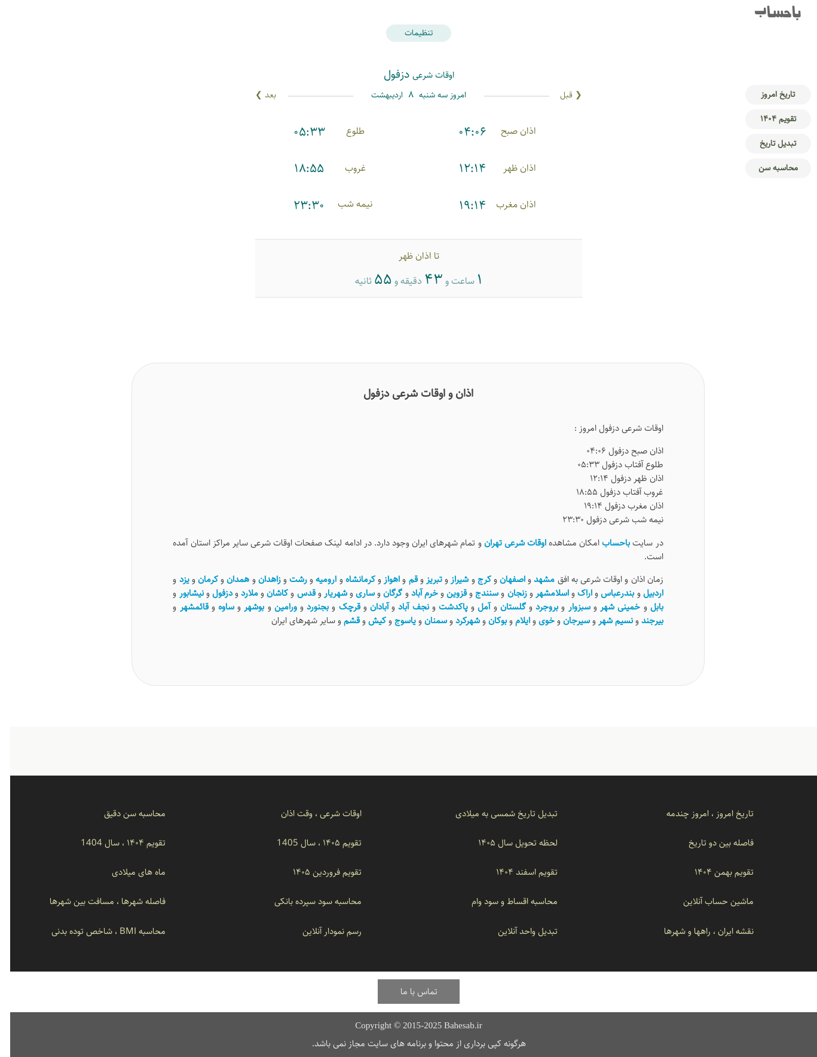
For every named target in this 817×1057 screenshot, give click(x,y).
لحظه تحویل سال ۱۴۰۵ (507, 843)
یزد (174, 579)
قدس (296, 593)
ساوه (216, 607)
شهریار (325, 593)
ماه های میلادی (128, 872)
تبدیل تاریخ (767, 143)
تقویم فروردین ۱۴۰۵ (317, 872)
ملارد (239, 593)
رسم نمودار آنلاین (321, 931)
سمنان (425, 620)
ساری (355, 593)
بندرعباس (607, 593)
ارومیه (315, 579)
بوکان (487, 620)
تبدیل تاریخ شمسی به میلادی (496, 813)
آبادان (369, 607)
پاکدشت (443, 607)
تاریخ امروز (768, 94)
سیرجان (566, 620)
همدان (227, 579)
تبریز (424, 579)
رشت (288, 579)
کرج (474, 579)
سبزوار (569, 607)
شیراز (449, 579)
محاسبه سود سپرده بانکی (307, 901)
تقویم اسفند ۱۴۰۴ (516, 872)
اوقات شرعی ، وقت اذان (311, 813)
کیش (367, 620)
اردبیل (643, 593)
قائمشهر (184, 607)
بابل (646, 607)
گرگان (382, 593)
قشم (341, 620)
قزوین (446, 593)
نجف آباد (403, 607)
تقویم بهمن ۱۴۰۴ (713, 872)
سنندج (476, 593)
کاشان (267, 593)
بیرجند (642, 620)
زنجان (507, 593)
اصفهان (502, 579)
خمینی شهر (610, 607)
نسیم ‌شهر (605, 620)
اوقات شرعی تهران (505, 543)
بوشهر (244, 607)
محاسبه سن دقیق (124, 813)
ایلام (512, 620)
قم (403, 579)
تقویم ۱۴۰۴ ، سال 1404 (113, 843)
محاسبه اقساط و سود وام (504, 901)
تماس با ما (408, 991)
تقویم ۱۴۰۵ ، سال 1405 (309, 843)
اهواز (382, 579)
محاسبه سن (768, 167)
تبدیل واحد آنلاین (517, 931)
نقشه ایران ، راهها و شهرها (698, 931)
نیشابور (181, 593)
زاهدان (259, 579)
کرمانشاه (350, 579)
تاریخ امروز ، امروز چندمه (699, 813)
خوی (536, 620)
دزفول (212, 593)
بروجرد (536, 607)
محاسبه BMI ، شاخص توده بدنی (98, 931)
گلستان (503, 607)
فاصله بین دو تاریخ (710, 843)
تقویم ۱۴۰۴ (768, 118)
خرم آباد (414, 593)
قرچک (339, 607)
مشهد (534, 579)
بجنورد (307, 607)
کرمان (198, 579)
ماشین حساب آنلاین (708, 901)
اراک (574, 593)
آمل (473, 607)
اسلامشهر (542, 593)
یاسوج (395, 620)
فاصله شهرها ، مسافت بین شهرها (97, 901)
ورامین (275, 607)
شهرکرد (457, 620)
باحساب (767, 14)
